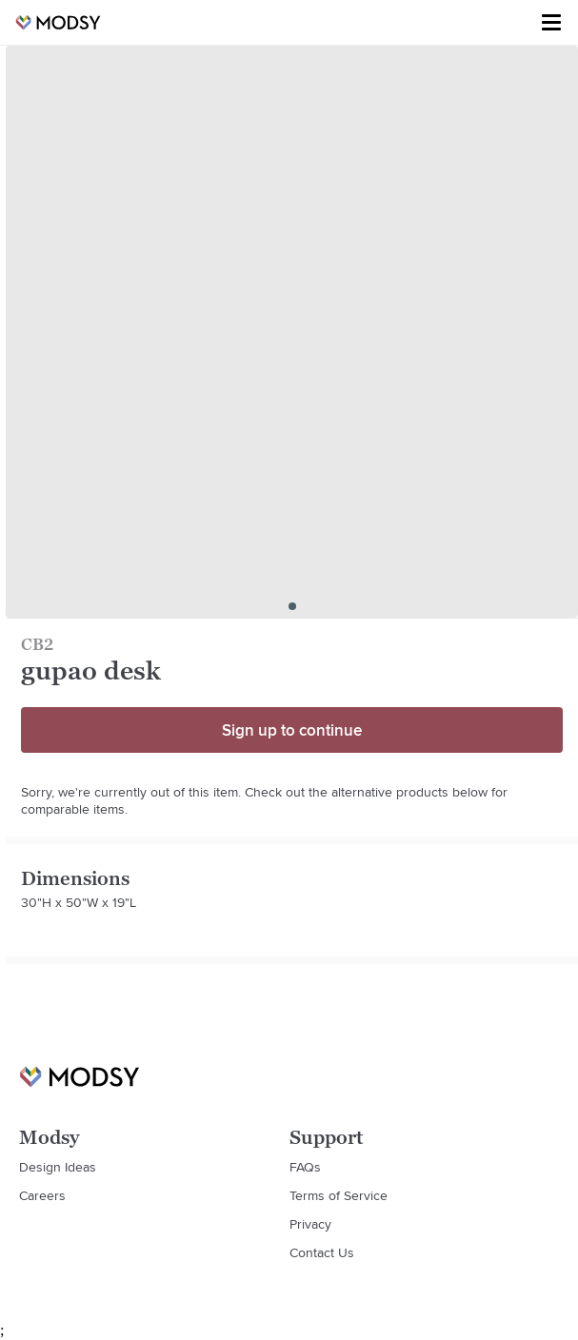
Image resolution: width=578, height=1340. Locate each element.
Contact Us (321, 1252)
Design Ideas (57, 1166)
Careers (42, 1195)
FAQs (305, 1166)
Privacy (310, 1223)
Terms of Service (338, 1195)
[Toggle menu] (551, 22)
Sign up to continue (292, 730)
